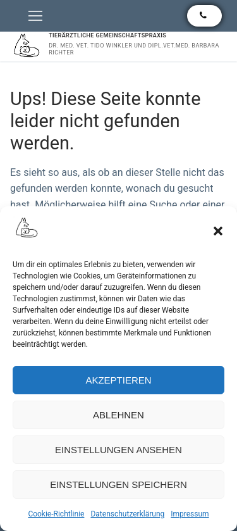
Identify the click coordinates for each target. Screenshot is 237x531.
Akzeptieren (118, 380)
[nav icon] (35, 16)
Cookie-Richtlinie (56, 513)
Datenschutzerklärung (127, 513)
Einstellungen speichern (118, 484)
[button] (218, 231)
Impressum (190, 513)
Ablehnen (118, 414)
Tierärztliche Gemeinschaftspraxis (107, 35)
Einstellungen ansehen (118, 449)
